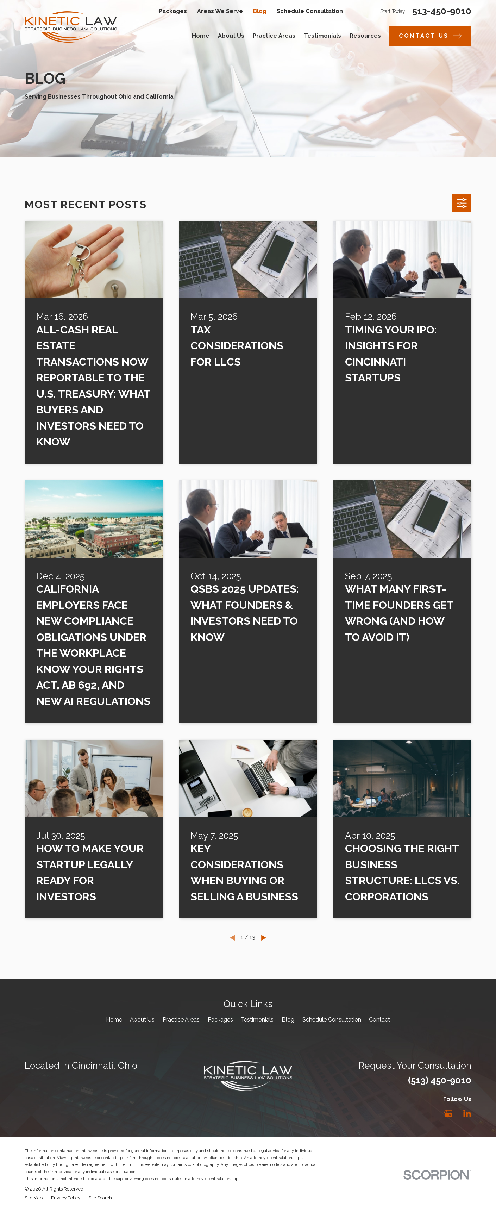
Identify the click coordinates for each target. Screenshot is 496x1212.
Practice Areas (181, 1019)
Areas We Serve (220, 11)
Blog (259, 11)
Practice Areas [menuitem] (274, 35)
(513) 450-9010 (439, 1080)
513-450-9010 (441, 11)
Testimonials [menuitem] (322, 35)
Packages (173, 11)
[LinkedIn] (467, 1114)
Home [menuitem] (200, 35)
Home (114, 1019)
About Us (142, 1019)
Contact (379, 1019)
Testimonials (257, 1019)
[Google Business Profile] (448, 1114)
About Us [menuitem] (231, 35)
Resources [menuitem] (365, 35)
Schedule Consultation (310, 11)
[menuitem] (34, 1197)
